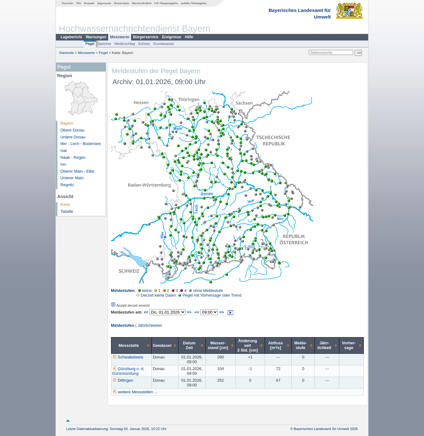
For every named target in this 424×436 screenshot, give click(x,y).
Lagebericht (71, 37)
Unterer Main (72, 177)
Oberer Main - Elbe (77, 171)
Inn (63, 164)
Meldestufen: (123, 290)
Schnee (144, 44)
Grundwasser (163, 44)
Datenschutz (121, 3)
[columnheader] (131, 345)
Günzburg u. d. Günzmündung (128, 371)
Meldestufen (123, 325)
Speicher (104, 44)
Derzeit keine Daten (156, 295)
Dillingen (122, 380)
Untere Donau (73, 137)
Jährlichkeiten (150, 325)
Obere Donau (73, 130)
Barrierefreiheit (141, 3)
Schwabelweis (127, 357)
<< (146, 312)
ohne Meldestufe (206, 290)
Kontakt (89, 3)
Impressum (104, 3)
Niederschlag (124, 44)
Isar (64, 150)
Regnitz (67, 184)
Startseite (67, 3)
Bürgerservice (145, 37)
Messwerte (119, 37)
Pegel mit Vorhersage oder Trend (209, 295)
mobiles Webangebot (193, 3)
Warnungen (96, 37)
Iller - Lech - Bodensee (81, 143)
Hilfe (189, 37)
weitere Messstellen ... (138, 392)
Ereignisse (171, 37)
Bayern (67, 123)
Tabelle (67, 211)
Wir (78, 3)
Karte (65, 204)
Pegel (89, 44)
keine (145, 290)
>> (189, 312)
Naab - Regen (73, 157)
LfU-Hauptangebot (166, 3)
